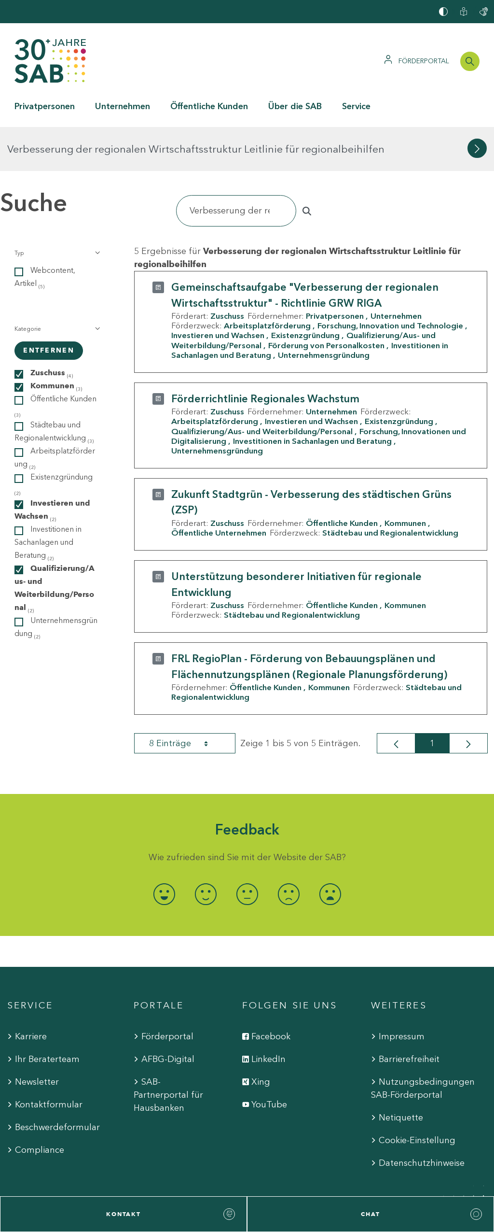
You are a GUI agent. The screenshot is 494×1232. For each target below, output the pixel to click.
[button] (56, 209)
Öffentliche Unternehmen (218, 489)
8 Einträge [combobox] (187, 699)
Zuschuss (227, 272)
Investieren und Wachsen (217, 291)
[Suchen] (236, 167)
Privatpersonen (335, 272)
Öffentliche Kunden (342, 479)
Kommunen (405, 479)
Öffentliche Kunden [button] (209, 106)
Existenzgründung (305, 291)
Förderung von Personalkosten (326, 301)
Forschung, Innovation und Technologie (390, 281)
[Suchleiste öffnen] (470, 61)
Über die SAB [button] (295, 106)
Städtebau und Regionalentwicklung (390, 489)
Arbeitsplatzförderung (267, 281)
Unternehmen (396, 272)
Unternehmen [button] (122, 106)
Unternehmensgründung (324, 311)
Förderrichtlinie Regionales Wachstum (265, 354)
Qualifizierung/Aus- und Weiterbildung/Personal (262, 387)
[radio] (164, 850)
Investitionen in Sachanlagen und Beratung (312, 397)
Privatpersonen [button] (44, 106)
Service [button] (356, 106)
